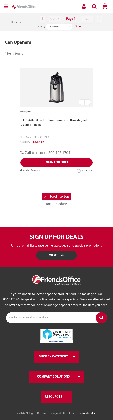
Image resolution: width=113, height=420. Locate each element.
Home (14, 22)
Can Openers (37, 142)
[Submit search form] (101, 317)
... (23, 22)
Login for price (56, 162)
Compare (85, 170)
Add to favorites (30, 170)
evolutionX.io (88, 413)
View (56, 255)
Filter (77, 26)
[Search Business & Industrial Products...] (56, 317)
